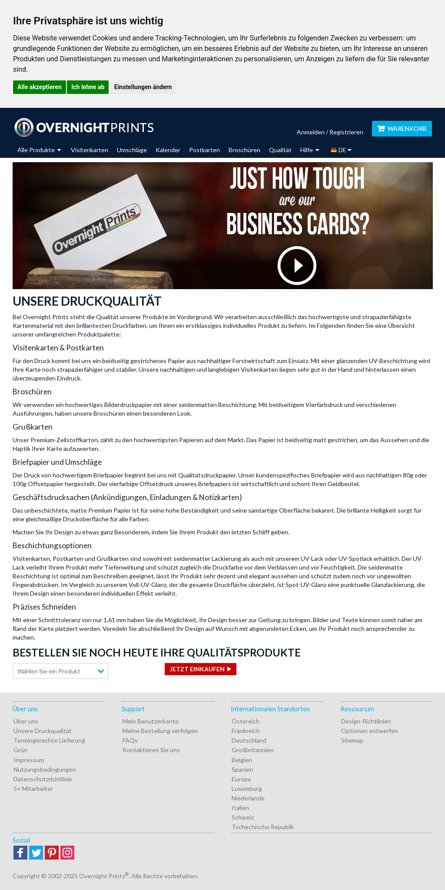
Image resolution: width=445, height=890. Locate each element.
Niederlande (248, 798)
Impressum (28, 759)
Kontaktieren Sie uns (151, 749)
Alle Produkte (39, 149)
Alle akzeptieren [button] (39, 86)
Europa (241, 779)
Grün (20, 749)
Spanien (242, 769)
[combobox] (60, 671)
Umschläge (132, 149)
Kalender (168, 149)
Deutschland (249, 740)
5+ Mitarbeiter (33, 788)
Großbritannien (253, 749)
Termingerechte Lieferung (49, 740)
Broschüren (244, 149)
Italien (240, 807)
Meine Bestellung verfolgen (160, 730)
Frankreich (246, 730)
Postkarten (204, 149)
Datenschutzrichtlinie (42, 779)
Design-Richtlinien (366, 721)
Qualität (280, 149)
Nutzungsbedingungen (44, 769)
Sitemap (352, 740)
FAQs (130, 740)
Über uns (25, 721)
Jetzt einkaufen (197, 669)
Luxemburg (247, 788)
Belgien (242, 759)
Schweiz (243, 817)
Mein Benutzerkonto (151, 721)
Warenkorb (402, 128)
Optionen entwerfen (369, 730)
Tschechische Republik (263, 826)
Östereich (245, 721)
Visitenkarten (89, 149)
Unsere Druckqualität (42, 730)
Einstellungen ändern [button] (143, 86)
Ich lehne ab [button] (87, 86)
